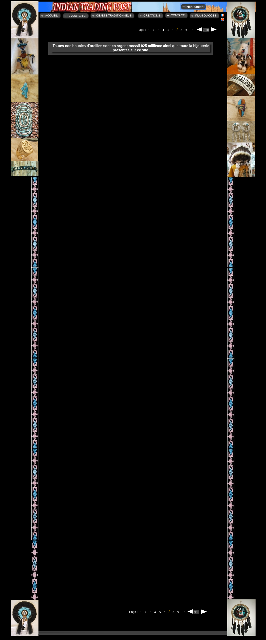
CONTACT (178, 15)
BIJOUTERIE (77, 15)
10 (191, 30)
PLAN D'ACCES (205, 15)
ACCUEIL (51, 15)
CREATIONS (151, 15)
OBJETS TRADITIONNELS (113, 15)
